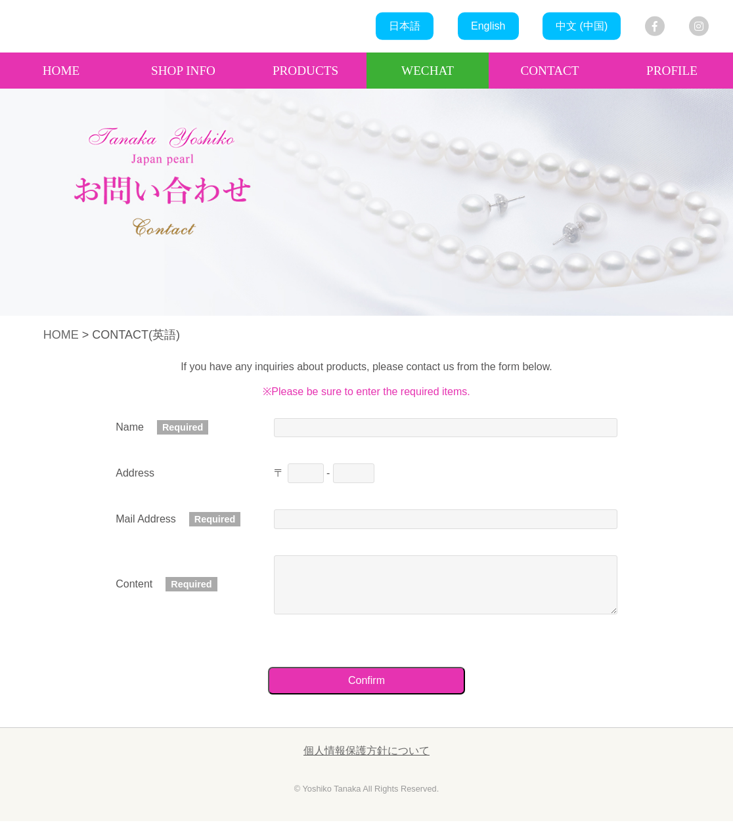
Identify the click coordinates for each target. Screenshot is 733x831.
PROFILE (672, 70)
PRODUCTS (305, 70)
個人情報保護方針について (366, 760)
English (488, 26)
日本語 (404, 26)
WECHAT (427, 70)
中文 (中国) (582, 26)
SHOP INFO (183, 70)
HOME (61, 70)
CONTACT (549, 70)
